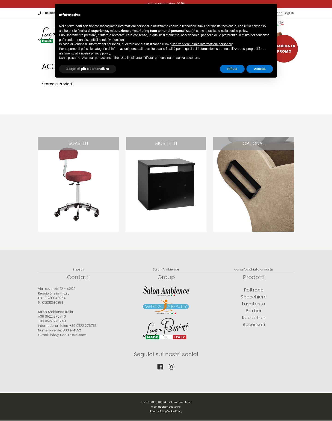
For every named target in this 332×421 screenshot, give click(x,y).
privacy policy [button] (100, 53)
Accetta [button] (260, 69)
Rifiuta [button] (232, 69)
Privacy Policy (158, 411)
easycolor (175, 407)
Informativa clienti (180, 402)
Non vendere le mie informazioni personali (201, 44)
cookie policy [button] (238, 31)
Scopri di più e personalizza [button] (87, 69)
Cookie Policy (174, 411)
